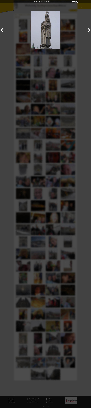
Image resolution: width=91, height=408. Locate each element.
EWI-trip (47, 1)
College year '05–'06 (41, 1)
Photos (34, 1)
